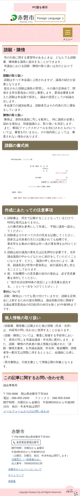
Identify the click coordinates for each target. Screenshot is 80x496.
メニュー (67, 34)
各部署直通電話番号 (27, 442)
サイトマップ (16, 475)
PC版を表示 (40, 7)
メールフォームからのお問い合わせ (26, 411)
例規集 (12, 481)
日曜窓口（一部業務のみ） (26, 459)
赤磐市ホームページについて (25, 469)
